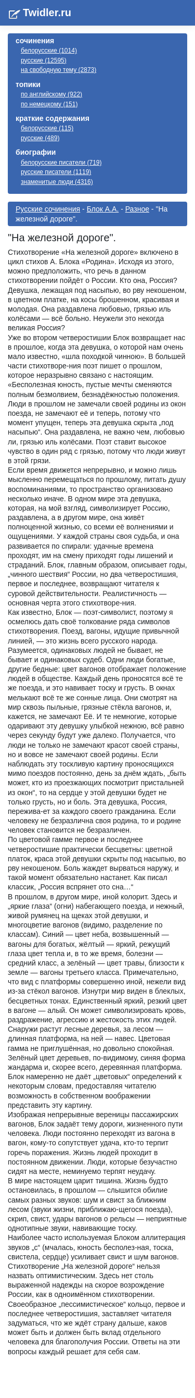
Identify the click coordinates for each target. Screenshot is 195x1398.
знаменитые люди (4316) (57, 181)
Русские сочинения (48, 209)
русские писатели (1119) (56, 172)
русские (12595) (44, 60)
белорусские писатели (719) (61, 162)
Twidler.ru (47, 12)
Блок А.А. (103, 209)
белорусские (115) (47, 128)
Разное (137, 209)
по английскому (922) (51, 94)
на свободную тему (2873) (58, 69)
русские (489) (40, 138)
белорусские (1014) (49, 50)
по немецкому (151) (49, 104)
